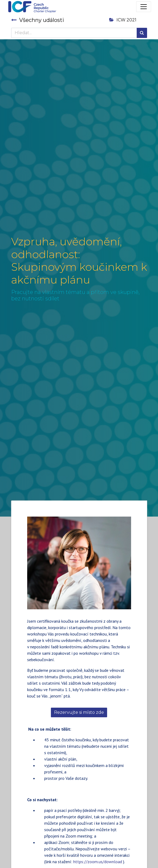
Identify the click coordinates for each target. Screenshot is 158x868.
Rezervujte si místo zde (79, 712)
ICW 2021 (122, 19)
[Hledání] (142, 33)
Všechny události (37, 20)
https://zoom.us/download (97, 861)
